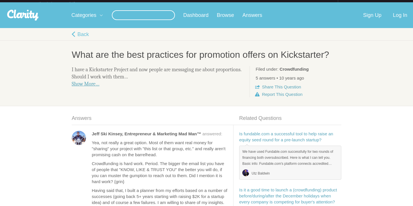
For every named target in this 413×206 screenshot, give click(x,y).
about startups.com (358, 4)
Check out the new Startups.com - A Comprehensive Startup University (275, 4)
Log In (400, 20)
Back (83, 39)
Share (281, 91)
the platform (63, 3)
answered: (157, 138)
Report (282, 98)
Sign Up (372, 20)
